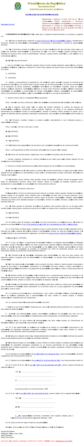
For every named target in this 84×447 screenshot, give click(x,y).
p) (16, 389)
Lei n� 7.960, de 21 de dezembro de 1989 (45, 365)
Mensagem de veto (7, 24)
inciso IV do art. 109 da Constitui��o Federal (65, 233)
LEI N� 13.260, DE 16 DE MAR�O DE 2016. (42, 14)
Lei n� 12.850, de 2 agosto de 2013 (47, 354)
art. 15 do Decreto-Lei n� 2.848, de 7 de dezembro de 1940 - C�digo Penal (51, 224)
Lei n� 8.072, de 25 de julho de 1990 (47, 360)
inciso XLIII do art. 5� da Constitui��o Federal (54, 41)
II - (16, 416)
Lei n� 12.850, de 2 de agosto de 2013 (35, 393)
